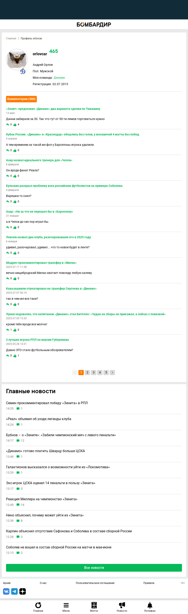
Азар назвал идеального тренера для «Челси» (39, 160)
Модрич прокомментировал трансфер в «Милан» (41, 262)
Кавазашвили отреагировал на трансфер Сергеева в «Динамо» (51, 288)
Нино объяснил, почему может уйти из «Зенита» (45, 515)
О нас (43, 583)
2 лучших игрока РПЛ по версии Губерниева (37, 339)
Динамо (59, 77)
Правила (148, 583)
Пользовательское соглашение (95, 583)
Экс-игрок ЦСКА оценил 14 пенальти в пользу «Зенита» (50, 483)
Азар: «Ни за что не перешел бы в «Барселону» (39, 211)
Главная (11, 38)
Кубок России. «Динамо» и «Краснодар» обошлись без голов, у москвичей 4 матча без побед (72, 134)
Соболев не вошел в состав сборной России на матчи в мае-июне (58, 547)
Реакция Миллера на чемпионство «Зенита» (42, 499)
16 (22, 505)
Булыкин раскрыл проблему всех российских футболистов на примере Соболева (64, 185)
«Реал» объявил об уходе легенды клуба (38, 419)
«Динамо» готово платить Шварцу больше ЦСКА (45, 451)
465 (53, 52)
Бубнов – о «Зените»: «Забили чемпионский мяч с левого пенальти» (61, 435)
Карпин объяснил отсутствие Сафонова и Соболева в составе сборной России (69, 531)
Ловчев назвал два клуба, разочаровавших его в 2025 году (48, 237)
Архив (7, 583)
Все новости (94, 568)
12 (22, 440)
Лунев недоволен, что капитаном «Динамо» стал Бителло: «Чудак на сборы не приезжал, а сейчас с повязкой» (86, 314)
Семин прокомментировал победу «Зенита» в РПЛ (47, 403)
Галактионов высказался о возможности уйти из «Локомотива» (58, 467)
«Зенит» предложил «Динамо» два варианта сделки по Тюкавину (53, 109)
